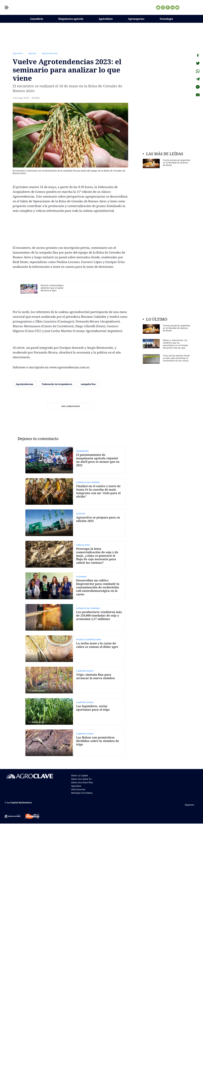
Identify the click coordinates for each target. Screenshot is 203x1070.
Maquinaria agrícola (70, 19)
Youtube (177, 7)
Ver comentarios (70, 406)
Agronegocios (136, 19)
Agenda (32, 53)
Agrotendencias (50, 53)
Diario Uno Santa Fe (81, 779)
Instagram (162, 7)
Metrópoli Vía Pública (81, 793)
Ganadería (36, 19)
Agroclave (18, 53)
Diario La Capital (79, 775)
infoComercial (78, 789)
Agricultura (105, 19)
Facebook (167, 7)
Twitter (158, 7)
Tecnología (166, 19)
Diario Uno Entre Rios (82, 782)
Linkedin (172, 7)
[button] (7, 7)
